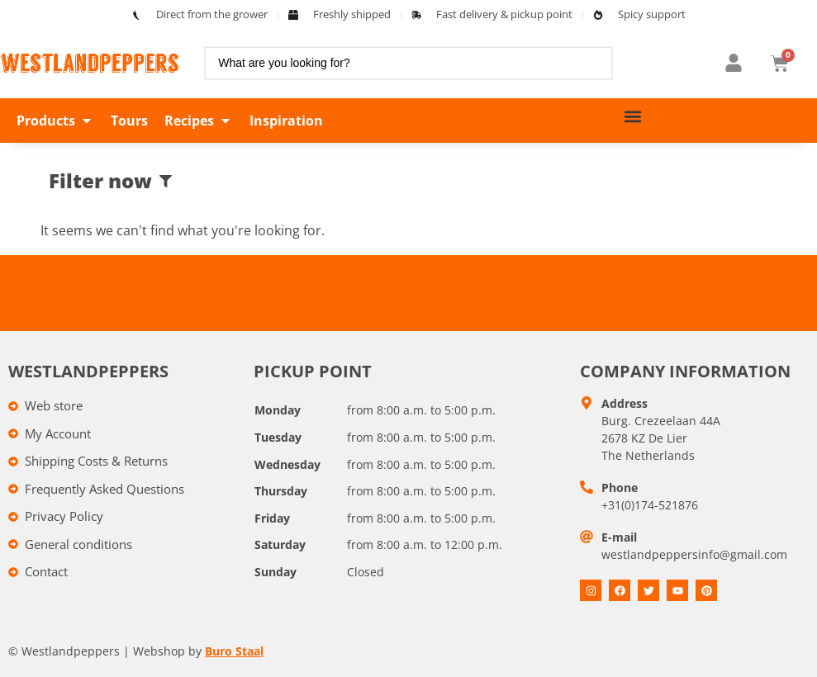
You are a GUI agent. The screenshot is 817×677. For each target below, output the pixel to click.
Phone (619, 487)
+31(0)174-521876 (649, 505)
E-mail (619, 537)
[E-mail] (586, 536)
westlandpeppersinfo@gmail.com (694, 554)
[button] (55, 121)
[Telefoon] (586, 487)
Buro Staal (234, 651)
